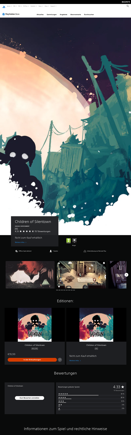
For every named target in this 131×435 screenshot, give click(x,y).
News (40, 6)
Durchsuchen (89, 12)
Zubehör (33, 6)
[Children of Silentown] (30, 273)
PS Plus (25, 6)
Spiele (8, 6)
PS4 (19, 6)
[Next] (126, 273)
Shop (46, 6)
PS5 (14, 6)
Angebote (63, 12)
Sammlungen (52, 12)
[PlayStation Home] (4, 6)
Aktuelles (40, 12)
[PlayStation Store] (11, 12)
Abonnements (75, 12)
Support (53, 6)
